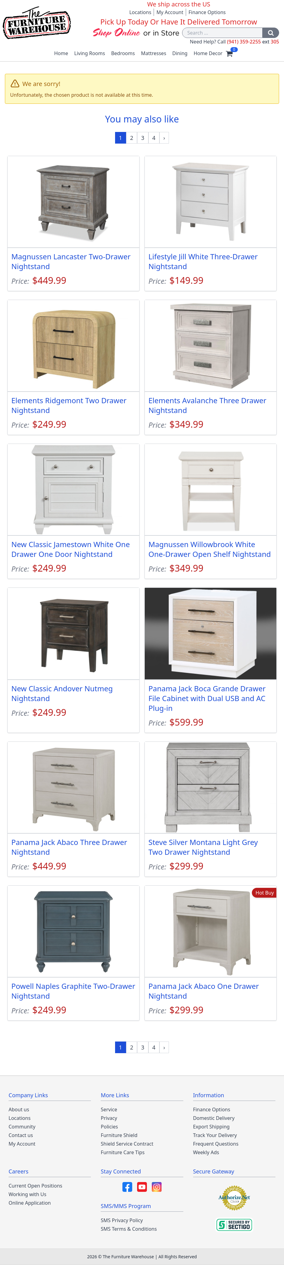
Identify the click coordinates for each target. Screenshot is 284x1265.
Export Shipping (211, 1126)
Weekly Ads (206, 1152)
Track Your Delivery (215, 1135)
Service (109, 1109)
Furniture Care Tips (122, 1152)
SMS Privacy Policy (122, 1220)
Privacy (109, 1118)
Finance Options (207, 12)
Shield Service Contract (127, 1143)
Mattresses (153, 53)
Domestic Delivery (214, 1118)
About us (19, 1109)
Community (22, 1126)
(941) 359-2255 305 (253, 41)
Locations (140, 12)
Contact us (21, 1135)
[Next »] (164, 138)
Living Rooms (89, 53)
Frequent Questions (215, 1143)
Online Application (30, 1202)
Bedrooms (123, 53)
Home (61, 53)
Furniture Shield (119, 1135)
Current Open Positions (35, 1185)
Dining (180, 53)
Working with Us (27, 1194)
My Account (169, 12)
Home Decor (208, 53)
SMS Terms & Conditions (129, 1229)
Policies (109, 1126)
